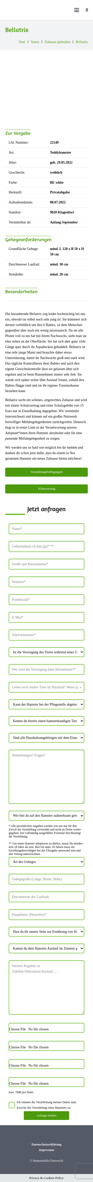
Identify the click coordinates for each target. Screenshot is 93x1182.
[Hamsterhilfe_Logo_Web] (40, 10)
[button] (76, 10)
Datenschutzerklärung (46, 1144)
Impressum (46, 1150)
